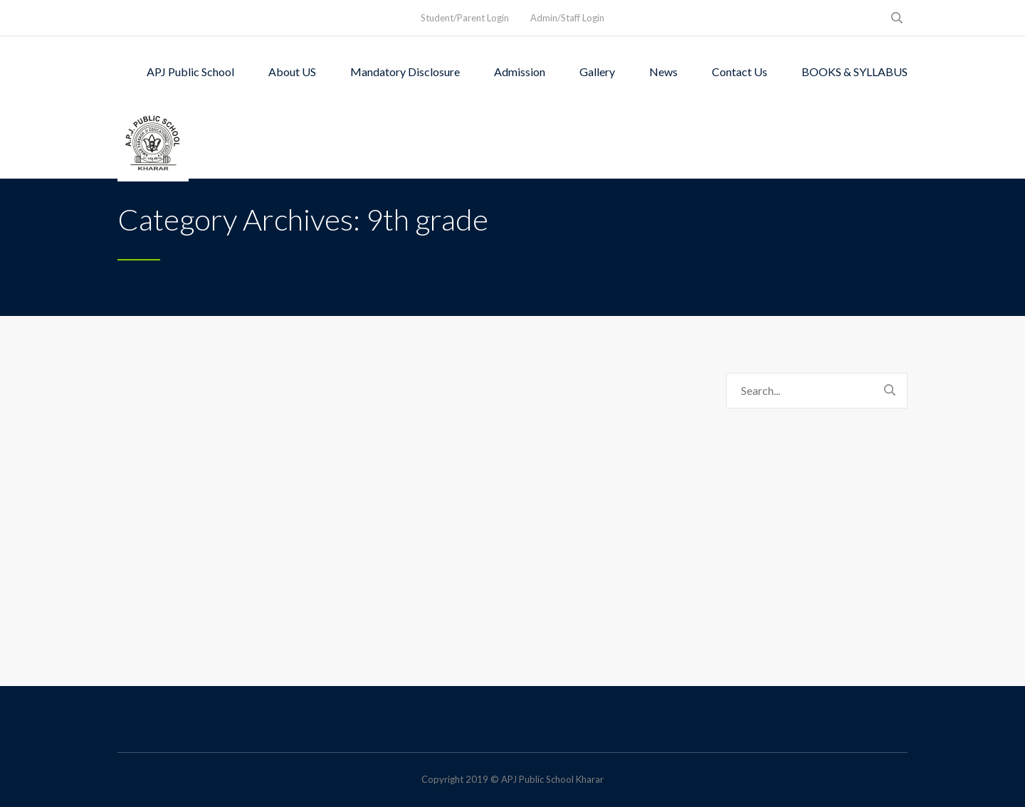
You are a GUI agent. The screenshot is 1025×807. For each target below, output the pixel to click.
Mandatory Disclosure (405, 71)
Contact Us (739, 71)
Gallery (597, 71)
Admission (519, 71)
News (663, 71)
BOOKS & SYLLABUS (854, 71)
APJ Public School (190, 71)
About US (292, 71)
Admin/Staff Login (567, 17)
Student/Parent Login (465, 17)
